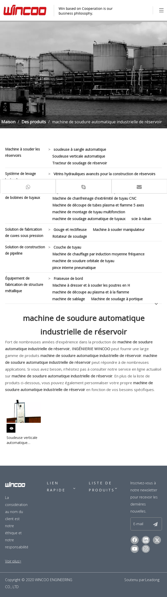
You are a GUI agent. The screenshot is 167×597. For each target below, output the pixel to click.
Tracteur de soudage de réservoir (79, 163)
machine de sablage (68, 298)
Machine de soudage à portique (117, 298)
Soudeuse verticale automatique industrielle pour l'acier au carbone (22, 440)
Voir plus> (13, 561)
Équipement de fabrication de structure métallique (24, 284)
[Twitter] (157, 540)
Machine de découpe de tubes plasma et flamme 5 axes (98, 205)
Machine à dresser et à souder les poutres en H (91, 285)
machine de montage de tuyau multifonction (88, 212)
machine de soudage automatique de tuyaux (88, 218)
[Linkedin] (146, 540)
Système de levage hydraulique (20, 176)
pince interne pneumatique (74, 267)
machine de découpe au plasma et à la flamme (90, 292)
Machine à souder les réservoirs (22, 152)
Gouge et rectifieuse (70, 229)
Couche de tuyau (67, 247)
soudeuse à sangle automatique (80, 149)
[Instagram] (146, 549)
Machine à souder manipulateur (119, 229)
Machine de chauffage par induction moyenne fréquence (98, 254)
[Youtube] (135, 549)
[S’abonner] (155, 524)
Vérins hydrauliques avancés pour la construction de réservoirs (104, 173)
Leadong (152, 579)
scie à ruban (141, 218)
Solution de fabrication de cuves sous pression (24, 232)
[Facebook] (135, 540)
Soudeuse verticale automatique (78, 156)
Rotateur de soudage (69, 236)
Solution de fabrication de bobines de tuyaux (23, 194)
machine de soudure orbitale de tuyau (83, 260)
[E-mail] (145, 524)
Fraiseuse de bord (68, 278)
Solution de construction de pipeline (25, 250)
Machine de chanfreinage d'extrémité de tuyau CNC (94, 198)
